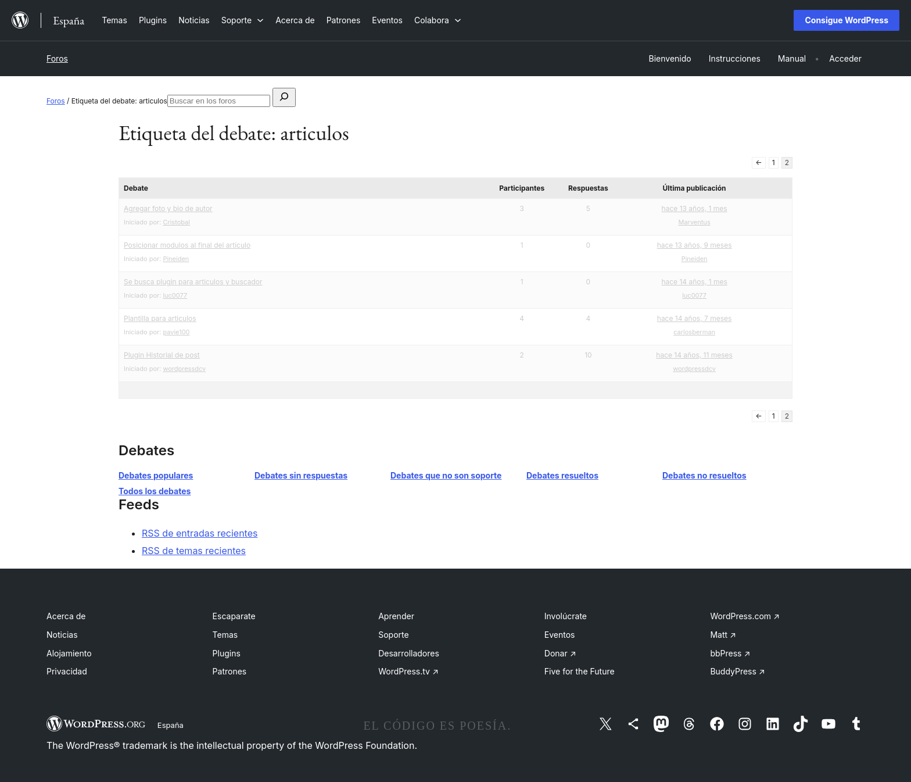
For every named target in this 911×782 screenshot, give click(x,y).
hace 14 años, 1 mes (694, 281)
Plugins (227, 653)
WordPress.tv (408, 671)
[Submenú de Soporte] (243, 20)
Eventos (559, 635)
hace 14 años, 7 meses (694, 318)
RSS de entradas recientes (199, 533)
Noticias (62, 635)
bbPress (730, 653)
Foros (57, 58)
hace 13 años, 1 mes (694, 208)
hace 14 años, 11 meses (694, 355)
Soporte (393, 635)
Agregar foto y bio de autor (168, 208)
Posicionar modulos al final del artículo (187, 245)
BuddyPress (737, 671)
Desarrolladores (408, 653)
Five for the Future (579, 671)
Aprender (396, 616)
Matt (723, 635)
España (170, 725)
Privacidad (66, 671)
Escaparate (234, 616)
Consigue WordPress (846, 20)
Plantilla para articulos (160, 318)
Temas (225, 635)
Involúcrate (565, 616)
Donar (560, 653)
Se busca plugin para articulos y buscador (193, 281)
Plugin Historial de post (162, 355)
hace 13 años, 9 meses (694, 245)
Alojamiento (69, 653)
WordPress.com (745, 616)
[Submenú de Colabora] (437, 20)
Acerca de (66, 616)
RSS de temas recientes (194, 550)
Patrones (230, 671)
